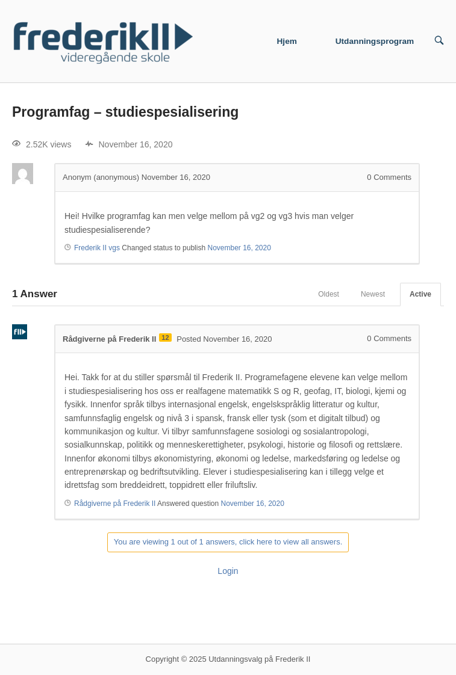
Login (227, 571)
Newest (373, 294)
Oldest (328, 294)
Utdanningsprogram (375, 41)
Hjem (287, 41)
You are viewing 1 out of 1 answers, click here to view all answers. (228, 541)
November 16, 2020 (238, 248)
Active (420, 294)
